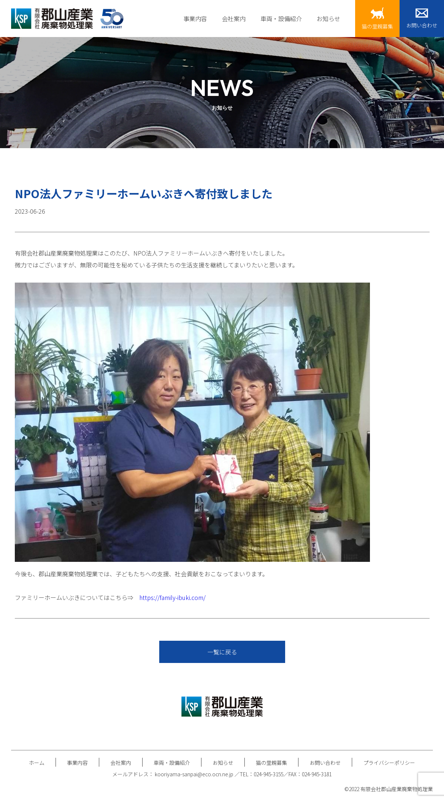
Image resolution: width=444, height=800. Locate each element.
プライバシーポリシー (389, 762)
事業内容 (195, 18)
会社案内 (234, 18)
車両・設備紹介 (281, 18)
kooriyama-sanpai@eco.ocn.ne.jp (194, 774)
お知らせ (328, 18)
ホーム (36, 762)
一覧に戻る (222, 651)
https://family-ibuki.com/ (172, 597)
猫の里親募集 (271, 762)
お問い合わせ (325, 762)
